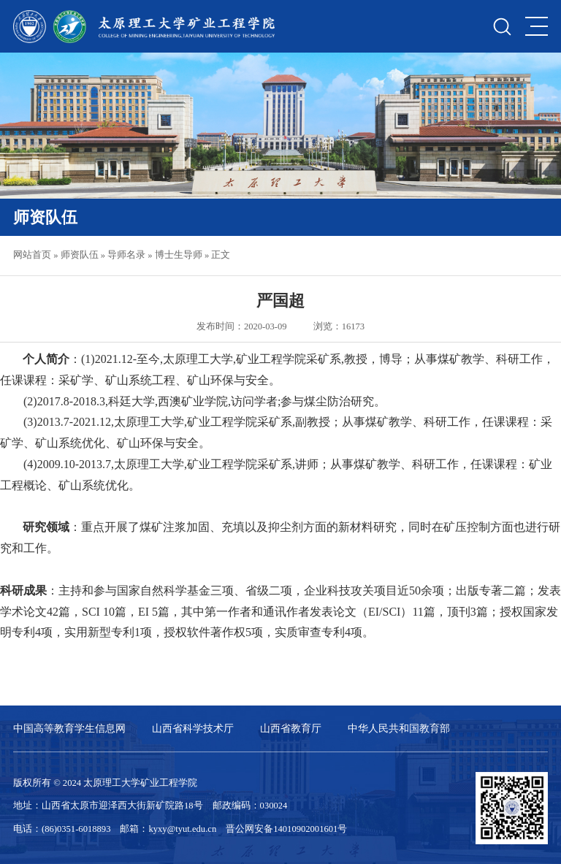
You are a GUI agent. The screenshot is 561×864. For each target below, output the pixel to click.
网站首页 (32, 255)
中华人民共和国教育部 (399, 728)
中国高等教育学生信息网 (69, 728)
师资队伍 (80, 255)
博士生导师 (178, 255)
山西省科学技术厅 (193, 728)
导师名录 (126, 255)
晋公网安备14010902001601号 (286, 829)
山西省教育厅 (290, 728)
